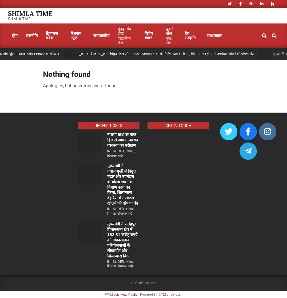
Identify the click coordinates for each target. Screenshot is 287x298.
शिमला (130, 151)
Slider (118, 151)
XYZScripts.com (170, 294)
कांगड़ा (130, 209)
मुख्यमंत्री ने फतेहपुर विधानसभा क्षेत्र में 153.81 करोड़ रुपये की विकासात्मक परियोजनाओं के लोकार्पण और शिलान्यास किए (122, 240)
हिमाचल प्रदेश (115, 156)
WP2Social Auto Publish (122, 294)
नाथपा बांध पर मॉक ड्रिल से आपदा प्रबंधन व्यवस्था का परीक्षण (122, 140)
